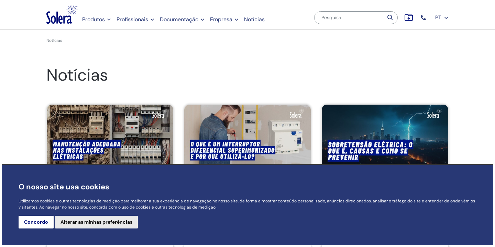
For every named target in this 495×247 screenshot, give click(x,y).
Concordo (36, 222)
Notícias (254, 19)
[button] (424, 17)
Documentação (179, 19)
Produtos (93, 19)
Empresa (221, 19)
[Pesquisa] (349, 18)
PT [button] (442, 17)
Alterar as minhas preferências (96, 222)
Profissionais (132, 19)
